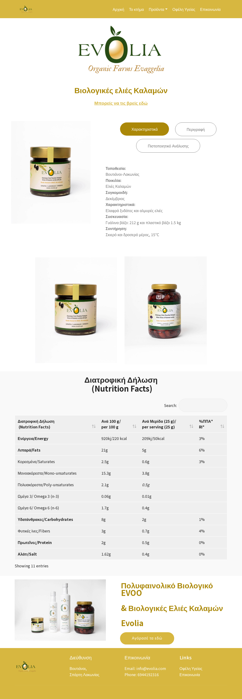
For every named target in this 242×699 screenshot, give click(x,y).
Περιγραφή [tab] (196, 130)
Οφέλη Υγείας (184, 9)
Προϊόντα (156, 9)
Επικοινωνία (210, 9)
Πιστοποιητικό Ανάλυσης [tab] (168, 146)
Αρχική (118, 9)
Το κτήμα (136, 9)
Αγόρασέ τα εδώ (147, 645)
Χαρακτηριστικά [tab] (144, 130)
